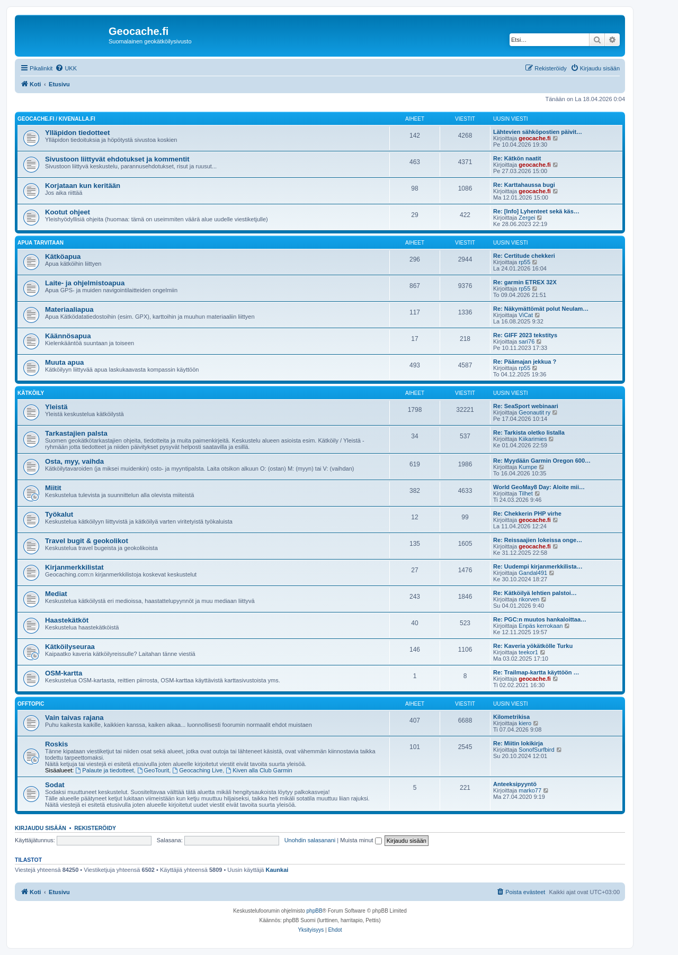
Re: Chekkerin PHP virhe (527, 513)
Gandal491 (533, 573)
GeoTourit (153, 770)
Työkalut (59, 514)
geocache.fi (535, 138)
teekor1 (528, 652)
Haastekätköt (66, 620)
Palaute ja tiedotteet (105, 770)
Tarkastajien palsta (76, 433)
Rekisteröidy (95, 828)
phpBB (315, 911)
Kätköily (30, 393)
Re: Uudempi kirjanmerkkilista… (538, 566)
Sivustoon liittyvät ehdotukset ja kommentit (117, 159)
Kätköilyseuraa (70, 647)
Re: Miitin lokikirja (518, 743)
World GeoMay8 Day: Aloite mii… (539, 487)
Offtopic (30, 704)
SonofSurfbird (536, 749)
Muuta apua (64, 362)
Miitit (53, 488)
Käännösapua (68, 336)
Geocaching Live (197, 770)
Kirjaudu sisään (40, 828)
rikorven (529, 599)
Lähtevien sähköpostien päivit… (537, 132)
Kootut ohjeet (67, 212)
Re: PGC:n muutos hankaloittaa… (539, 619)
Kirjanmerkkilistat (74, 567)
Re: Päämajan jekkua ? (524, 361)
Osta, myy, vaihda (74, 461)
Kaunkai (277, 870)
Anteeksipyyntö (515, 784)
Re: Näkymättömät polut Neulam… (540, 308)
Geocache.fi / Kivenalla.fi (56, 119)
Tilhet (526, 493)
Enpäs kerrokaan (541, 626)
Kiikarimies (533, 439)
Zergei (527, 217)
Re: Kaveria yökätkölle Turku (533, 646)
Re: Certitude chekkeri (524, 256)
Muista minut (360, 840)
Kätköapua (63, 256)
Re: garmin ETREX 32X (525, 282)
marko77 (530, 790)
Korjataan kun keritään (82, 186)
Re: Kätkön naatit (517, 158)
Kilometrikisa (511, 717)
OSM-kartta (63, 673)
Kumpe (528, 467)
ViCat (526, 315)
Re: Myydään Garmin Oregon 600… (542, 460)
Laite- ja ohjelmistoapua (84, 283)
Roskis (56, 744)
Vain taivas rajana (74, 718)
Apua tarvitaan (40, 243)
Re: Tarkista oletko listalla (529, 432)
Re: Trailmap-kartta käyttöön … (536, 672)
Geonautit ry (534, 412)
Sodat (55, 785)
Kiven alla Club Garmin (259, 770)
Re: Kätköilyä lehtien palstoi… (535, 593)
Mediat (56, 594)
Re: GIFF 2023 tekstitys (525, 335)
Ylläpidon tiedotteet (77, 133)
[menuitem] (66, 68)
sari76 (526, 341)
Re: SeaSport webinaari (525, 406)
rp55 (524, 262)
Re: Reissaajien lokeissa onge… (537, 540)
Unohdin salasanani (310, 840)
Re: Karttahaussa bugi (524, 185)
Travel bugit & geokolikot (86, 541)
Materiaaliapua (69, 309)
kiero (525, 723)
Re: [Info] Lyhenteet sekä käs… (536, 211)
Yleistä (56, 407)
